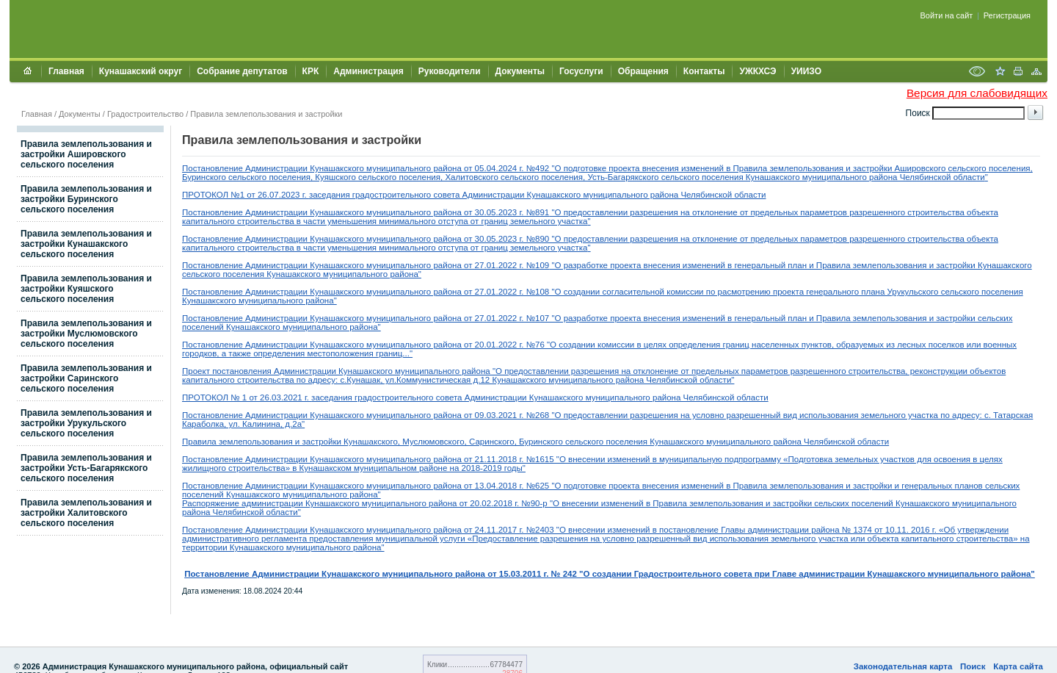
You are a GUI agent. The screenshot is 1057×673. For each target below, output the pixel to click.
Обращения (643, 71)
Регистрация (1007, 15)
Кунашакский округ (140, 71)
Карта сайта (1018, 666)
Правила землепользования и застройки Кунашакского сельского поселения (86, 243)
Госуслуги (581, 71)
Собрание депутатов (242, 71)
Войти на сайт (946, 15)
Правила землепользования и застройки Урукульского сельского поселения (86, 423)
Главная (66, 71)
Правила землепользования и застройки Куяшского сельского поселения (86, 288)
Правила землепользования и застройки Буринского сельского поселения (86, 199)
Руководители (449, 71)
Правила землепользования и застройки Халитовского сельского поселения (86, 512)
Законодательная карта (903, 666)
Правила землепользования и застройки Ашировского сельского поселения (86, 154)
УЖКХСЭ (757, 71)
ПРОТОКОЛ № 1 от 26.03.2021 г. (246, 397)
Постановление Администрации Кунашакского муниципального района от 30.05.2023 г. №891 (365, 212)
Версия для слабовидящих (977, 93)
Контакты (704, 71)
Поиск (973, 666)
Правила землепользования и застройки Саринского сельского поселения (86, 378)
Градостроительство (145, 113)
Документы (520, 71)
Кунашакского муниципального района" (342, 274)
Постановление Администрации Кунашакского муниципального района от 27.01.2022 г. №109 (365, 265)
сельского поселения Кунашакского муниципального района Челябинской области (726, 441)
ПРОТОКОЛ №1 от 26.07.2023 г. (245, 194)
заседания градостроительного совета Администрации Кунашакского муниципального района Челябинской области (537, 194)
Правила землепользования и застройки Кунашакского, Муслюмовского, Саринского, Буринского (372, 441)
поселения (242, 274)
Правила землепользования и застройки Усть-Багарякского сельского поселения (86, 468)
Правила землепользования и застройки (266, 113)
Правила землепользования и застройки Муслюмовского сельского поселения (86, 333)
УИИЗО (806, 71)
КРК (310, 71)
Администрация (368, 71)
